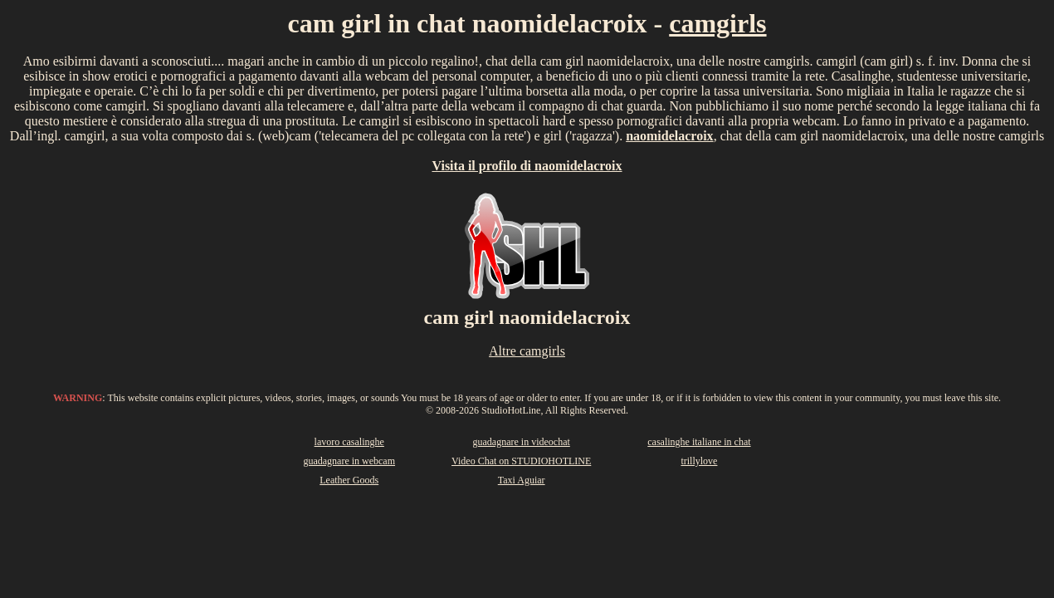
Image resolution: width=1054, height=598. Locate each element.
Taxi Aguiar (521, 480)
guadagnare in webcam (349, 461)
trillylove (699, 461)
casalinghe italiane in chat (698, 442)
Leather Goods (349, 480)
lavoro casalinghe (349, 442)
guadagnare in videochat (521, 442)
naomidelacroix (669, 136)
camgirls (717, 23)
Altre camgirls (527, 351)
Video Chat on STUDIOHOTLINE (521, 461)
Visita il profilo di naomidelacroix (527, 166)
